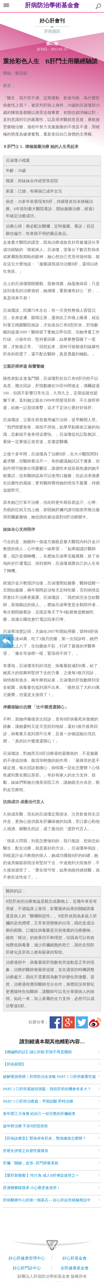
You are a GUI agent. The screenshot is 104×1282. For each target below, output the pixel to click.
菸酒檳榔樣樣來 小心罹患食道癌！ (32, 1188)
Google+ (69, 1022)
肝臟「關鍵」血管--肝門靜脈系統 (30, 1163)
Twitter (82, 1022)
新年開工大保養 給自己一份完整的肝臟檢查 (39, 1114)
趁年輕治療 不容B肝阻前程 (25, 1126)
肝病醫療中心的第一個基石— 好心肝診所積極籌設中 (47, 1200)
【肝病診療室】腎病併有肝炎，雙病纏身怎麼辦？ (44, 1138)
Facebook (56, 1022)
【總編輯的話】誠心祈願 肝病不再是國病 (37, 1052)
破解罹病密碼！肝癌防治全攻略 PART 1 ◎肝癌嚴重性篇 (49, 1077)
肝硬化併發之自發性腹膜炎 (25, 1151)
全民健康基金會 (74, 1268)
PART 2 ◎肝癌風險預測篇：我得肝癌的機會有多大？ (47, 1089)
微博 (95, 1022)
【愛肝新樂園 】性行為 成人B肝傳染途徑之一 (41, 1175)
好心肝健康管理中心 (27, 1258)
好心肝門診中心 (27, 1268)
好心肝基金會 (74, 1258)
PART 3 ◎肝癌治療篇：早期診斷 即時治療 (38, 1101)
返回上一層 (6, 641)
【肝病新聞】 (14, 1064)
